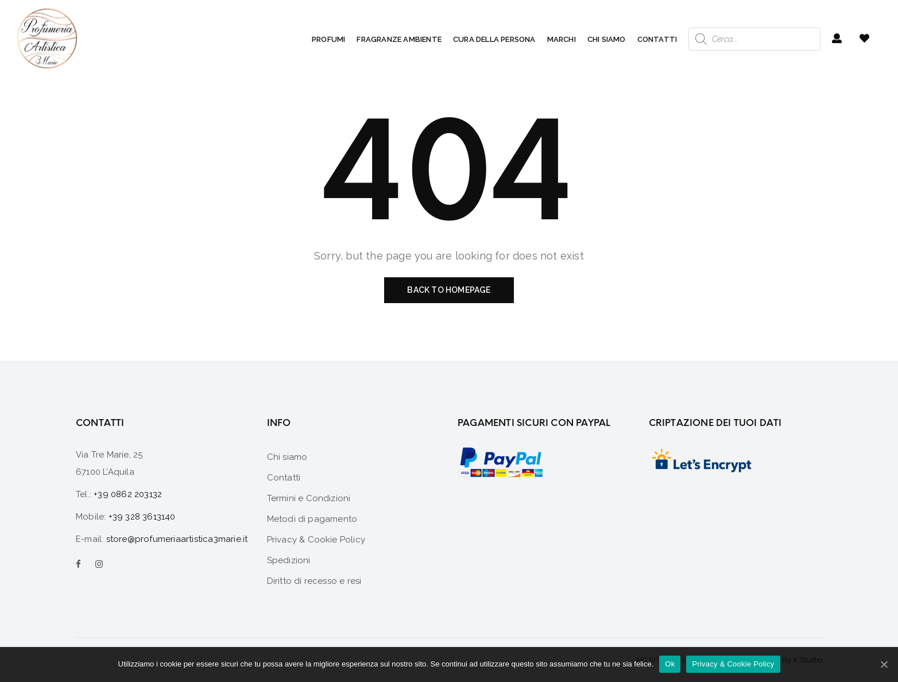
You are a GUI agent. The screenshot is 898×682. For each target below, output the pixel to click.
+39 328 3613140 (142, 517)
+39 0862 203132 (128, 494)
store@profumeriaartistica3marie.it (177, 539)
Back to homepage (448, 289)
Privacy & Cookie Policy (733, 664)
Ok (670, 664)
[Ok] (883, 664)
